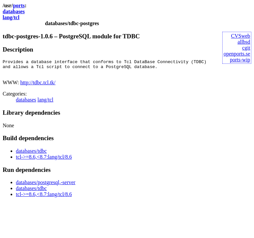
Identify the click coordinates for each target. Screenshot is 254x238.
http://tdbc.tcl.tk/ (38, 85)
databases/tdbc (31, 154)
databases (14, 11)
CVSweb (240, 36)
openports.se (237, 54)
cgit (246, 48)
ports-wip (240, 59)
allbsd (243, 42)
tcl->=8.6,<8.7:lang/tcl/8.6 (44, 160)
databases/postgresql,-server (45, 185)
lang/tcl (11, 17)
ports (19, 5)
